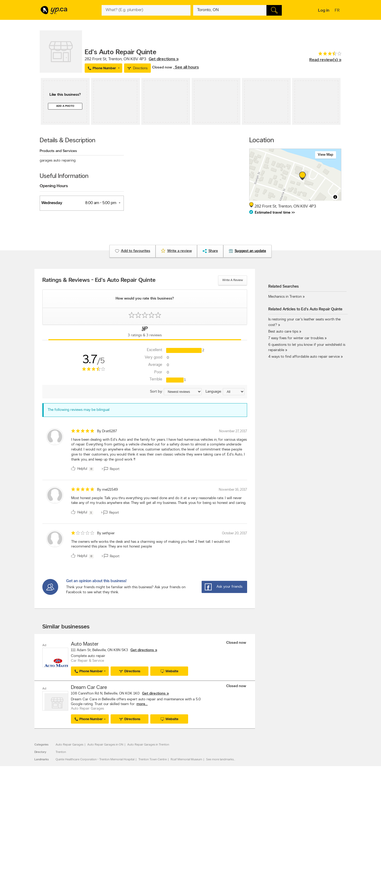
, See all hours (186, 67)
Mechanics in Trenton (285, 297)
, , (132, 59)
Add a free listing (53, 833)
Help (108, 856)
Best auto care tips (283, 332)
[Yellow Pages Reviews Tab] (144, 332)
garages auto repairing (58, 161)
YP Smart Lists (175, 851)
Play (186, 857)
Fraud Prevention (53, 838)
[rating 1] (82, 534)
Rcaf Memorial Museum (186, 759)
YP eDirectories (236, 847)
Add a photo (65, 106)
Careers (110, 833)
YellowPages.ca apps (239, 829)
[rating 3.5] (325, 54)
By (107, 431)
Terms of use (114, 851)
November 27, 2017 (233, 431)
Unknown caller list (238, 851)
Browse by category (179, 829)
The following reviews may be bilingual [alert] (79, 410)
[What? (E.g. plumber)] (146, 10)
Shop (176, 857)
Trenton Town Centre (152, 759)
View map (325, 155)
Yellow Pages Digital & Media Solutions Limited (198, 872)
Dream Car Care (89, 687)
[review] (144, 451)
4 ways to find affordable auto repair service (304, 357)
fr (338, 11)
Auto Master (84, 644)
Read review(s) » (325, 60)
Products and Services (58, 151)
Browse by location (178, 833)
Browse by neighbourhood (183, 838)
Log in (323, 10)
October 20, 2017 (234, 533)
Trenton (61, 751)
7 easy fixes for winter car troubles (296, 338)
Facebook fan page (239, 838)
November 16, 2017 (233, 489)
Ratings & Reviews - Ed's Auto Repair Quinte (99, 280)
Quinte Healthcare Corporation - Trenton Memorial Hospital (95, 759)
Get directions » (164, 59)
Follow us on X (235, 833)
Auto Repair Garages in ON (105, 744)
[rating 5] (82, 432)
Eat (168, 857)
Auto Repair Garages (69, 744)
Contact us (333, 807)
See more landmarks (220, 759)
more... (142, 704)
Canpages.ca (294, 833)
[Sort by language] (233, 391)
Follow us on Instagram (241, 842)
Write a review (232, 280)
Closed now (162, 68)
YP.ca (99, 872)
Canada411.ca (295, 829)
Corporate (112, 842)
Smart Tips (173, 842)
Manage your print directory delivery (250, 856)
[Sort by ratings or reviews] (183, 391)
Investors (111, 838)
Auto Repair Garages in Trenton (148, 744)
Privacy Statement (117, 847)
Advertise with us (53, 829)
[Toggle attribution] (335, 197)
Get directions (142, 650)
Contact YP (113, 829)
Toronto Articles (176, 847)
